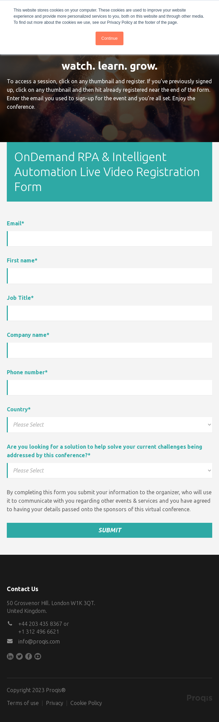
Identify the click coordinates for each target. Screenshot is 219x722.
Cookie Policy (86, 703)
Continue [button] (109, 38)
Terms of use (23, 703)
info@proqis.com (39, 641)
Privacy (54, 703)
